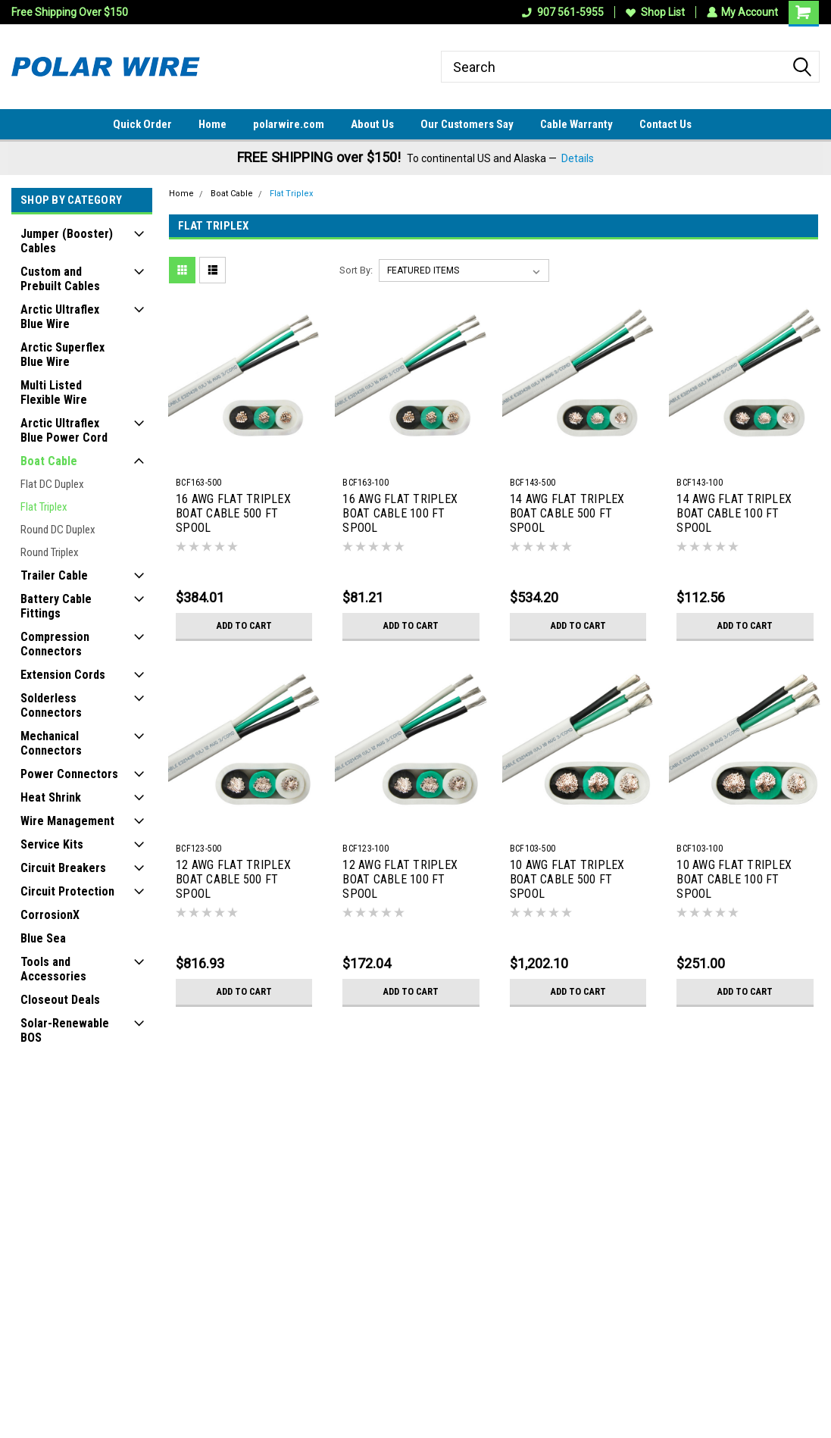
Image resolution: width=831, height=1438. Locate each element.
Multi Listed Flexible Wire (53, 392)
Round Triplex (49, 552)
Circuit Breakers (63, 868)
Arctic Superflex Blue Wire (62, 354)
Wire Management (67, 821)
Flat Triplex (43, 507)
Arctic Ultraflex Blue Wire (59, 316)
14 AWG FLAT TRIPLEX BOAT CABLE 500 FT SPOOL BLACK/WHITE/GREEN (567, 514)
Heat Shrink (50, 797)
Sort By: (356, 270)
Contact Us (665, 124)
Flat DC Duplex (52, 484)
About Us (372, 124)
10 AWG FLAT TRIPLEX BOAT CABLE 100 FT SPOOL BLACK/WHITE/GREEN (734, 880)
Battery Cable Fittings (56, 606)
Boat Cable (48, 461)
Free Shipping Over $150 (69, 12)
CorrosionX (50, 915)
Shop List (654, 12)
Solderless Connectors (51, 705)
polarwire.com (288, 124)
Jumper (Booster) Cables (66, 241)
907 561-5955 (562, 12)
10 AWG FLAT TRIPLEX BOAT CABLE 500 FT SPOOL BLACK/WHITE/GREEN (567, 880)
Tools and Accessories (53, 969)
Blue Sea (43, 938)
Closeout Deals (60, 1000)
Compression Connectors (54, 644)
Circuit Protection (67, 891)
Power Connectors (69, 774)
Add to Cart (244, 626)
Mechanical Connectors (51, 743)
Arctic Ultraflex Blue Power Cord (64, 430)
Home (212, 124)
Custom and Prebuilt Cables (60, 278)
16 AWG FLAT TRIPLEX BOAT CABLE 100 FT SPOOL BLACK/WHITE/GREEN (400, 514)
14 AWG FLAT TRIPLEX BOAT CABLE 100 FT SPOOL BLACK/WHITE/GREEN (734, 514)
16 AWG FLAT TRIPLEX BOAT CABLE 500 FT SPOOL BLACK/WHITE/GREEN (233, 514)
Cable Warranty (576, 124)
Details (577, 158)
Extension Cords (62, 674)
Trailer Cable (54, 575)
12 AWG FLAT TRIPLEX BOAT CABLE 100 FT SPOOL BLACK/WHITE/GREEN (400, 880)
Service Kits (51, 844)
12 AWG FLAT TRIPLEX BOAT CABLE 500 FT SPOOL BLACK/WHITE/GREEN (233, 880)
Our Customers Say (467, 124)
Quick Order (142, 124)
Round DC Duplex (57, 529)
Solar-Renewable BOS (64, 1030)
